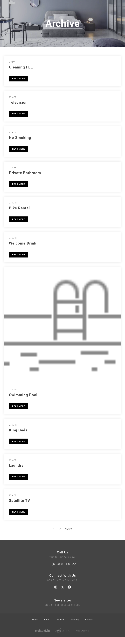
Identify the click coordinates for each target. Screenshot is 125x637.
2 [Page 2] (60, 529)
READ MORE (18, 78)
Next (68, 529)
